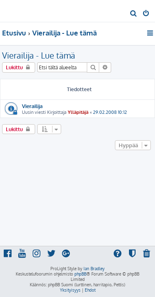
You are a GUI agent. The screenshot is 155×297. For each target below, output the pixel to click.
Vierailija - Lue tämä (38, 55)
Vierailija (32, 105)
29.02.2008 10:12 (110, 112)
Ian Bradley (94, 268)
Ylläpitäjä (78, 112)
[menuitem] (133, 14)
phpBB (80, 273)
